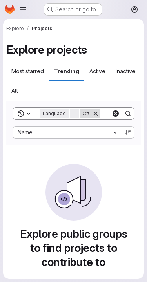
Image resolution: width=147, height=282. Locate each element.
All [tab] (14, 90)
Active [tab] (97, 71)
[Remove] (95, 113)
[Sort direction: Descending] (128, 132)
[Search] (128, 113)
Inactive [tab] (126, 71)
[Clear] (115, 113)
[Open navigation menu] (23, 9)
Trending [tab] (66, 71)
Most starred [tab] (27, 71)
